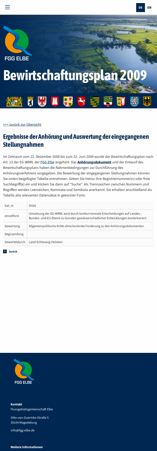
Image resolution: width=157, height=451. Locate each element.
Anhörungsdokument (94, 162)
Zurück (13, 252)
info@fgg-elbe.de (23, 430)
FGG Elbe (47, 162)
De (140, 7)
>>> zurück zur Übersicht (22, 124)
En (149, 7)
